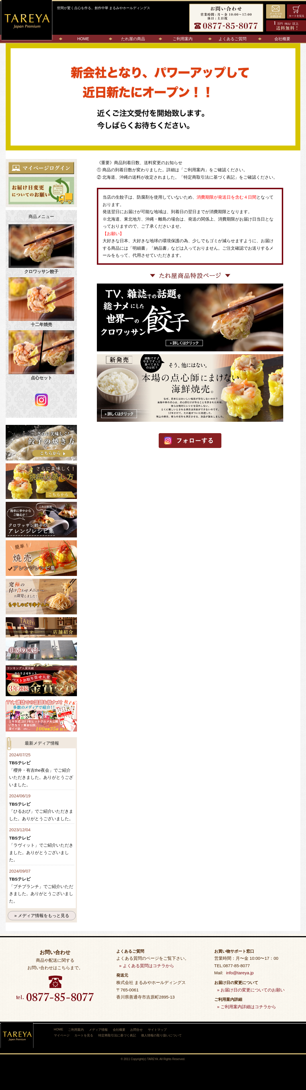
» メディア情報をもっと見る (41, 915)
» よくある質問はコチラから (146, 965)
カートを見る (85, 1035)
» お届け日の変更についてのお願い (251, 989)
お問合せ (139, 1029)
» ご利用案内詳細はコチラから (246, 1006)
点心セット (41, 355)
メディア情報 (100, 1029)
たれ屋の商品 (133, 38)
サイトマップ (161, 1029)
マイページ (62, 1035)
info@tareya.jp (240, 972)
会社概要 (282, 38)
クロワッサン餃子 (41, 249)
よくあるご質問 (232, 38)
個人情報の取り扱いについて (163, 1035)
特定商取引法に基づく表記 (209, 177)
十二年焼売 (41, 302)
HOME (83, 38)
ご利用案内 (183, 38)
